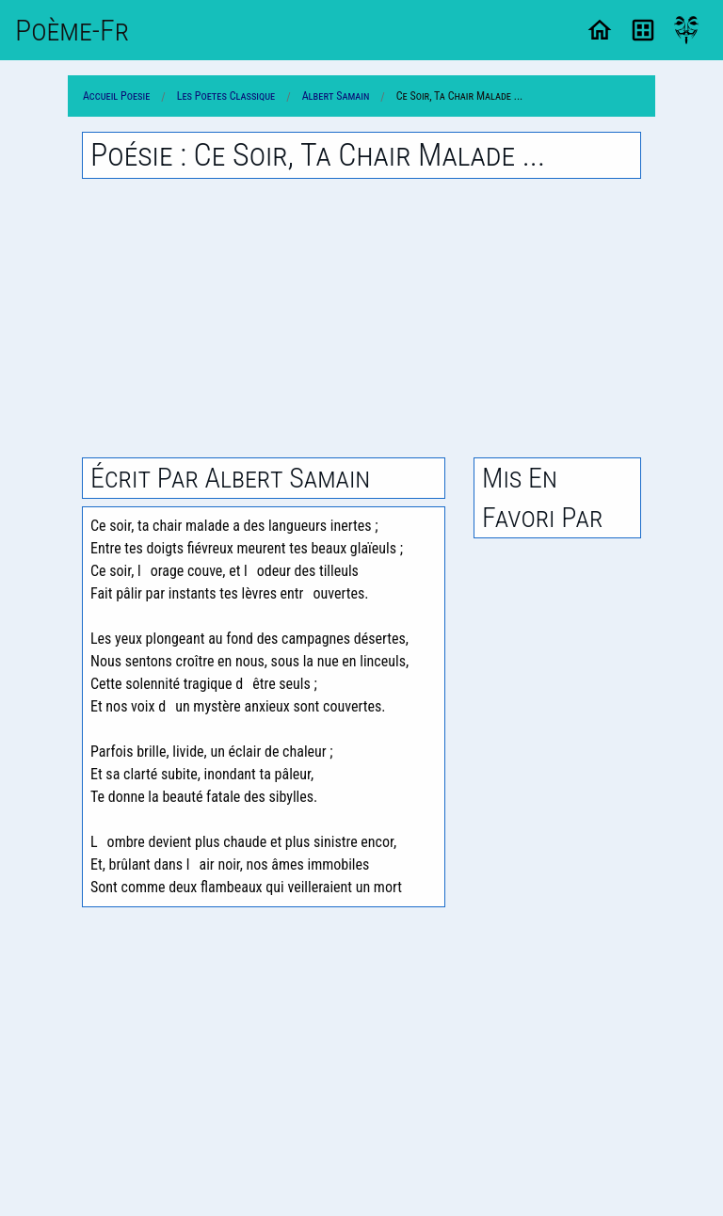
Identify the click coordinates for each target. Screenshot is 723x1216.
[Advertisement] (361, 318)
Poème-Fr (72, 30)
